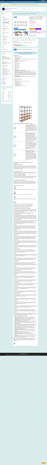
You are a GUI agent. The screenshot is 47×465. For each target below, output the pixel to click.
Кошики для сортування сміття (6, 33)
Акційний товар (5, 17)
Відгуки (3, 47)
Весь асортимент (25, 161)
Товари (3, 16)
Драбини (4, 24)
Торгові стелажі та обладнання (5, 39)
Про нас (3, 46)
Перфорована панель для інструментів (6, 19)
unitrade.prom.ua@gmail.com (5, 77)
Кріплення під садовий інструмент (5, 37)
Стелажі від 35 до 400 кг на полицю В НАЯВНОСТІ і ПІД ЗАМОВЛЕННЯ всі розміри (6, 22)
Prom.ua (27, 353)
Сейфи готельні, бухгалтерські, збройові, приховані (6, 29)
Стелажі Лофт (4, 44)
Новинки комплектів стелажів (6, 42)
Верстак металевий (5, 26)
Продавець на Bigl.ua (23, 354)
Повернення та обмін (4, 49)
